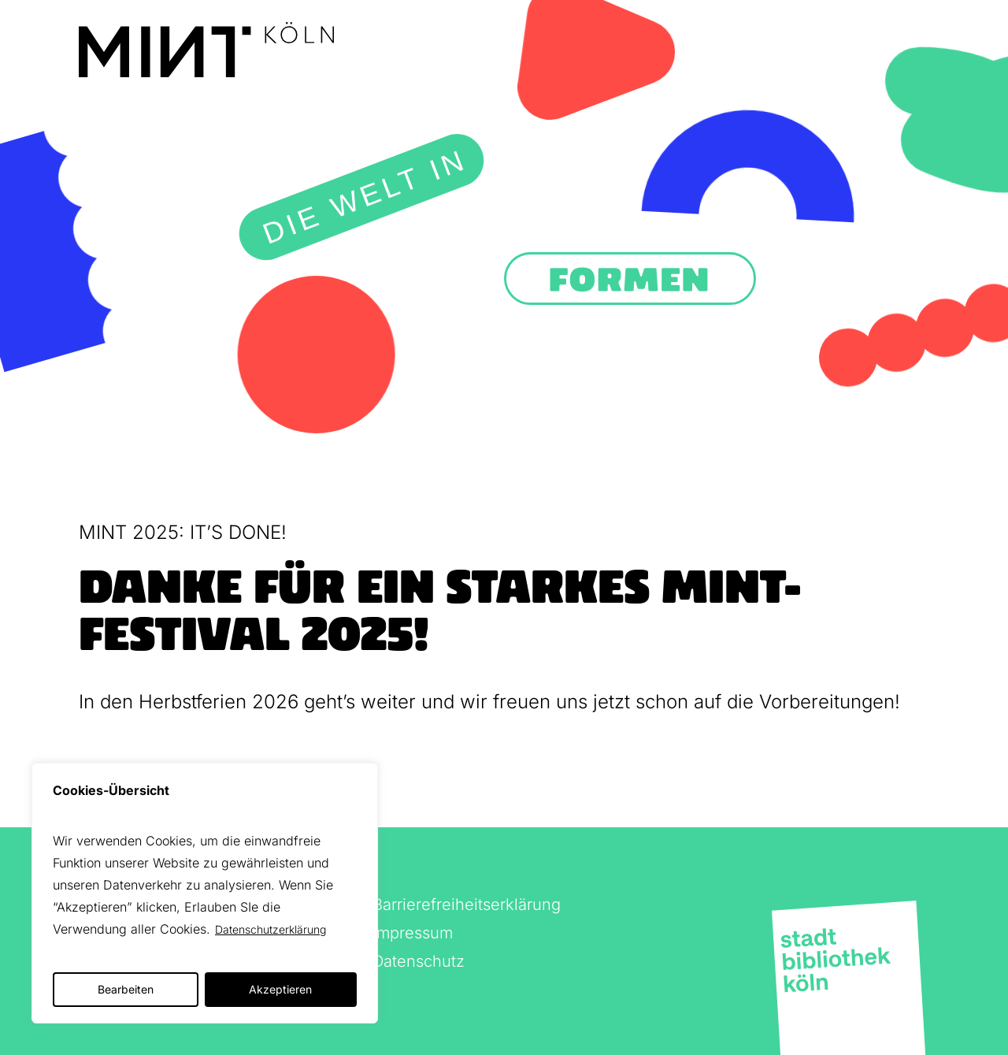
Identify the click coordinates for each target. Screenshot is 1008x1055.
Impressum (412, 932)
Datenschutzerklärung (270, 929)
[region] (205, 893)
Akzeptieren (280, 989)
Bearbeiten (126, 989)
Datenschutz (418, 961)
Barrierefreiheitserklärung (466, 904)
